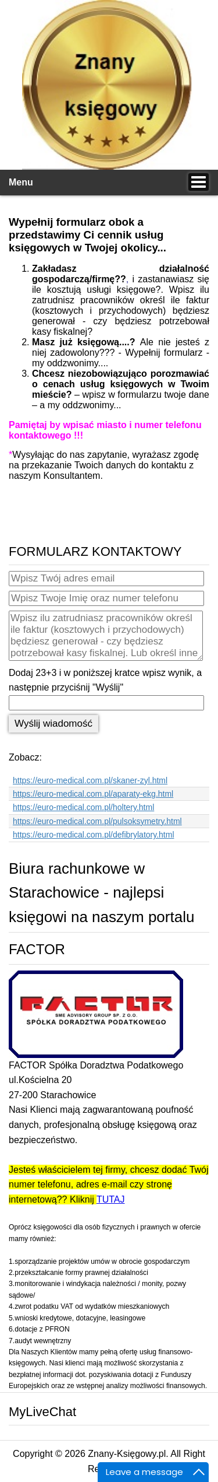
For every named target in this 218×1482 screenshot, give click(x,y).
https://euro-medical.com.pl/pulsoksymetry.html (97, 821)
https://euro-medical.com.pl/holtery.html (83, 807)
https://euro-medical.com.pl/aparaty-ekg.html (93, 793)
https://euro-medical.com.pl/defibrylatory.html (93, 834)
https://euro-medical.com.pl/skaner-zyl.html (90, 780)
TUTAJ (111, 1199)
